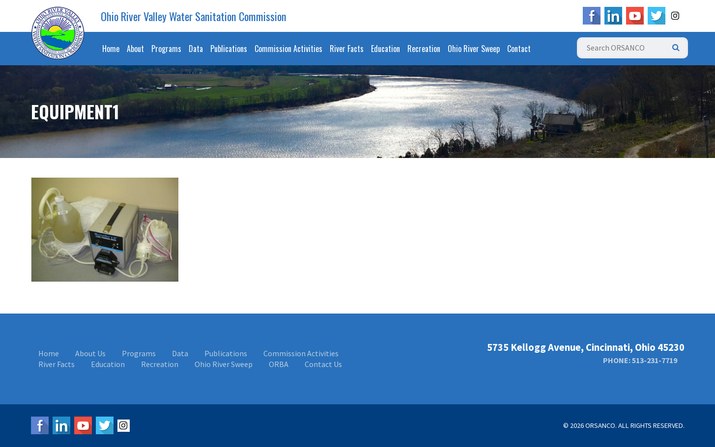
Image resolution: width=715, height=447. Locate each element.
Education (385, 48)
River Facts (347, 48)
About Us (90, 353)
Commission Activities (288, 48)
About (135, 48)
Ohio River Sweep (474, 48)
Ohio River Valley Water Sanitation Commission (193, 16)
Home (110, 48)
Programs (166, 48)
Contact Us (323, 364)
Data (196, 48)
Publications (228, 48)
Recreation (423, 48)
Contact (519, 48)
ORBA (278, 364)
